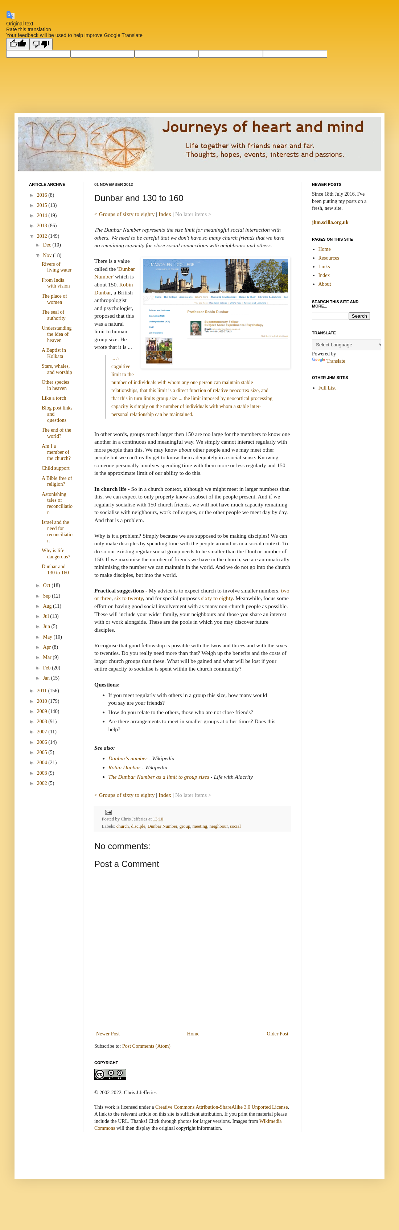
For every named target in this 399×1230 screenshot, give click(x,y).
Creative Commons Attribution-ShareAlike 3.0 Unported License (221, 1107)
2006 (43, 742)
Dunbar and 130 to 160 (55, 569)
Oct (47, 585)
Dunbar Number (162, 826)
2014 (43, 215)
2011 (42, 690)
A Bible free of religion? (57, 481)
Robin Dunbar (124, 767)
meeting (200, 826)
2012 (43, 236)
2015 (43, 205)
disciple (138, 826)
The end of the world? (56, 433)
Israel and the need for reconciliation (57, 531)
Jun (47, 626)
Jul (46, 616)
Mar (48, 657)
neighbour (218, 826)
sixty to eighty (217, 598)
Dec (47, 245)
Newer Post (108, 1033)
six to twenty (128, 598)
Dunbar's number (128, 758)
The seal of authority (54, 315)
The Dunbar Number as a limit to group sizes (158, 777)
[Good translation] (17, 44)
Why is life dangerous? (56, 553)
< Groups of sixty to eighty (124, 214)
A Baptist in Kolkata (54, 353)
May (48, 637)
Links (324, 266)
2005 (43, 752)
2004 (43, 762)
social (235, 826)
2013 (43, 225)
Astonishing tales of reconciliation (57, 503)
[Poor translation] (41, 44)
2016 (43, 195)
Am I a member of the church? (56, 452)
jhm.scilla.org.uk (330, 222)
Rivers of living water (56, 267)
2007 (43, 731)
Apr (47, 647)
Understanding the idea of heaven (56, 334)
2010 (43, 701)
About (324, 284)
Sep (47, 596)
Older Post (278, 1033)
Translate (328, 361)
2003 (43, 773)
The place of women (54, 299)
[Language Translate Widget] (348, 344)
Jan (47, 678)
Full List (327, 388)
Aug (48, 606)
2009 (43, 711)
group (185, 826)
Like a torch (54, 398)
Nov (48, 255)
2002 (43, 783)
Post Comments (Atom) (146, 1046)
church (122, 826)
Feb (47, 668)
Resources (329, 258)
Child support (56, 468)
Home (193, 1033)
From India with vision (56, 283)
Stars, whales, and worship (57, 369)
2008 (43, 721)
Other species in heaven (55, 385)
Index (165, 214)
